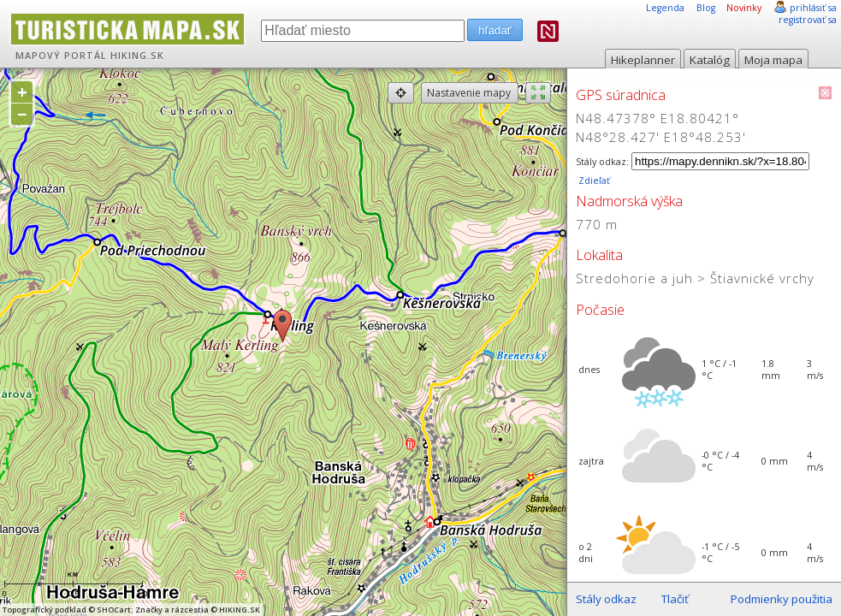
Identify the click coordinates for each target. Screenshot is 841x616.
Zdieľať (593, 181)
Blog (705, 8)
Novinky (743, 8)
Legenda (665, 8)
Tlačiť (675, 599)
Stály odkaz (606, 599)
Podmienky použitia (781, 599)
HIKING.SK (137, 56)
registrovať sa (808, 20)
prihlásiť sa (813, 8)
